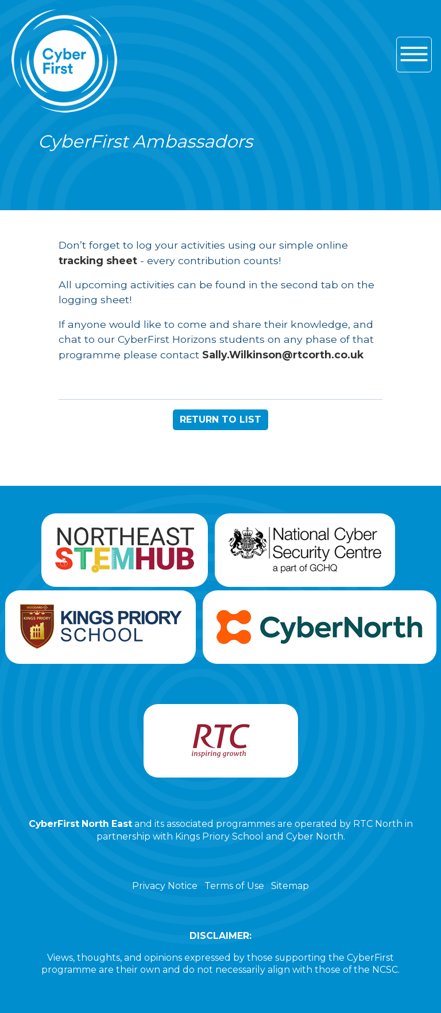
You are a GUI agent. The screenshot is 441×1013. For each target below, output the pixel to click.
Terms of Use (234, 885)
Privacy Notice (165, 885)
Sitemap (290, 885)
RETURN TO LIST (220, 419)
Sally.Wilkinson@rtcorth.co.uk (282, 355)
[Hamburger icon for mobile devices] (414, 54)
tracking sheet (98, 260)
